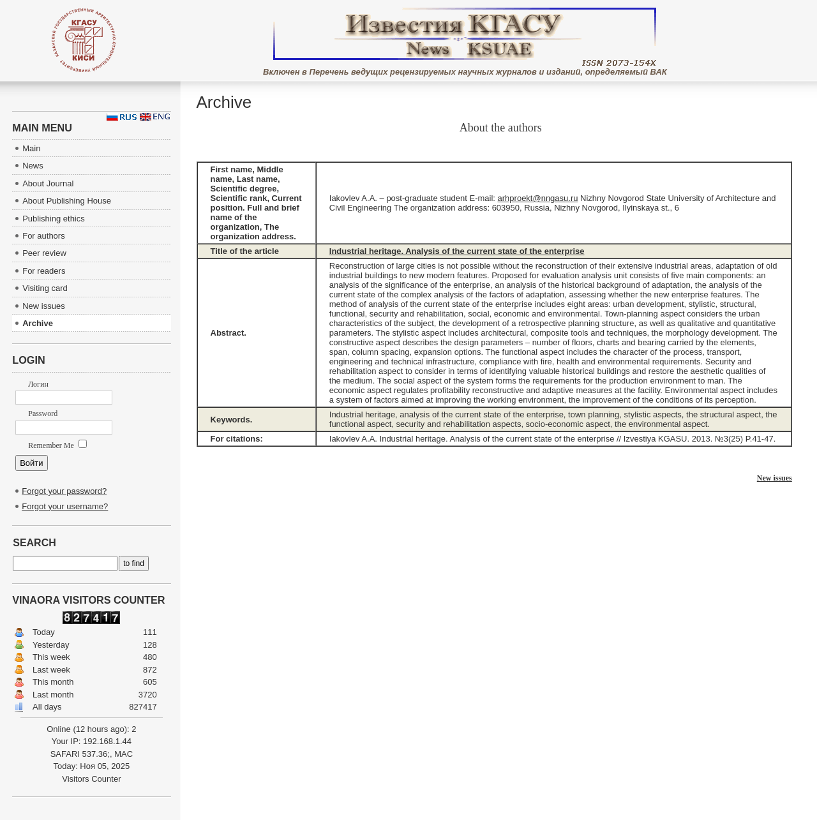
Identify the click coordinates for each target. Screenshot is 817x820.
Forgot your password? (64, 491)
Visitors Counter (91, 779)
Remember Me (57, 445)
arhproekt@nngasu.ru (538, 198)
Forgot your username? (65, 506)
